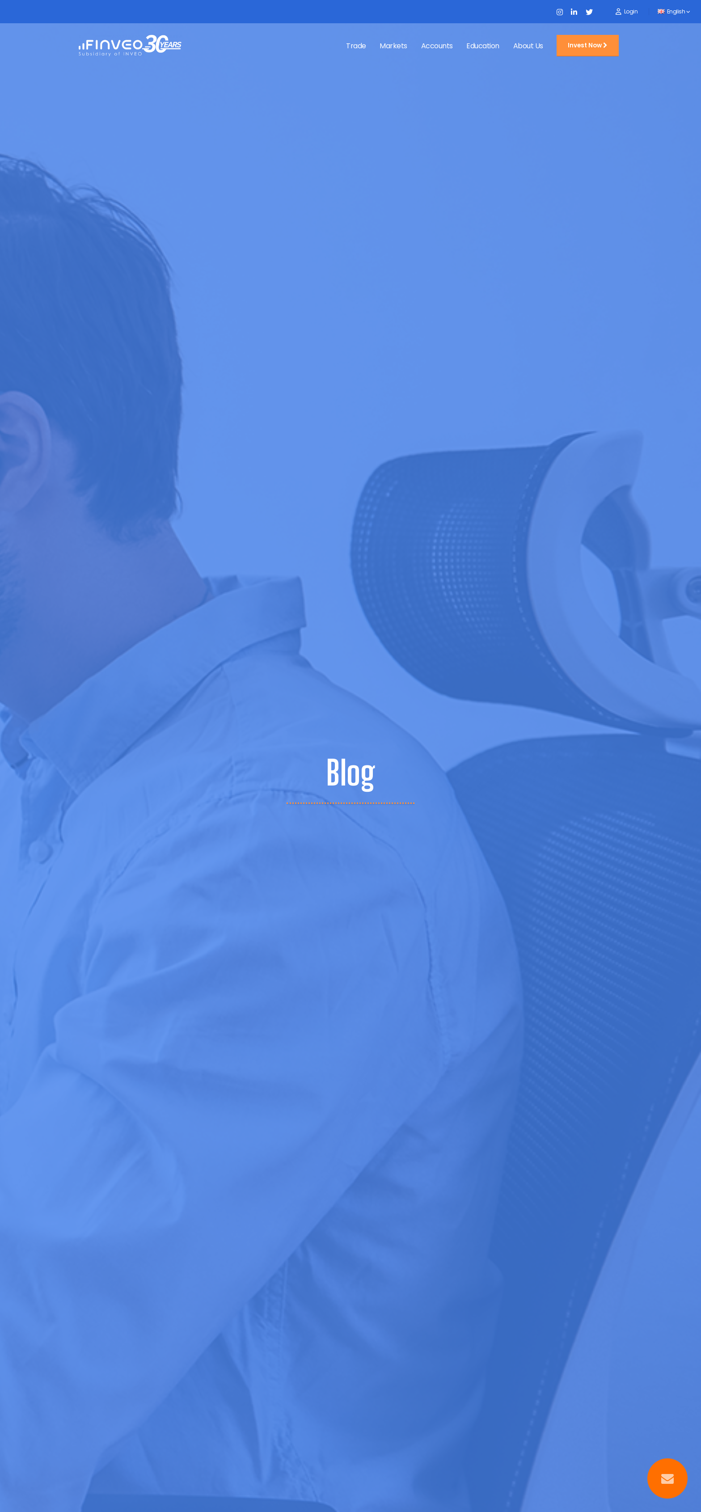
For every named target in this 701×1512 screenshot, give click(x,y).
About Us (528, 46)
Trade (356, 46)
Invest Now (588, 45)
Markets (393, 46)
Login (631, 11)
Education (482, 46)
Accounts (437, 46)
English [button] (674, 11)
